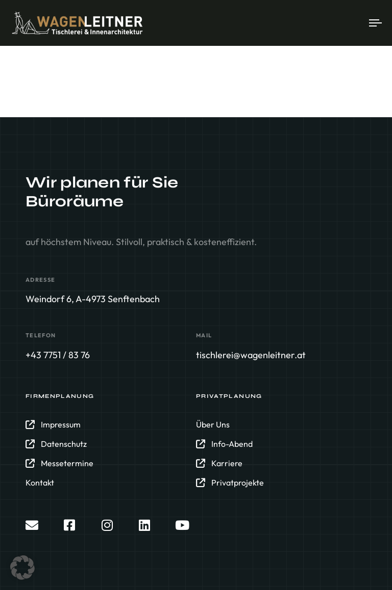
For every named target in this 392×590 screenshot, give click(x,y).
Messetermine (59, 463)
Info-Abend (224, 444)
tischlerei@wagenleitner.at (251, 355)
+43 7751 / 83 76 (58, 355)
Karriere (219, 463)
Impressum (53, 424)
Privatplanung (229, 396)
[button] (22, 567)
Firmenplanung (60, 396)
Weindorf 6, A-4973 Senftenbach (93, 299)
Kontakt (40, 482)
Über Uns (213, 424)
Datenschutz (56, 444)
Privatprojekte (230, 482)
